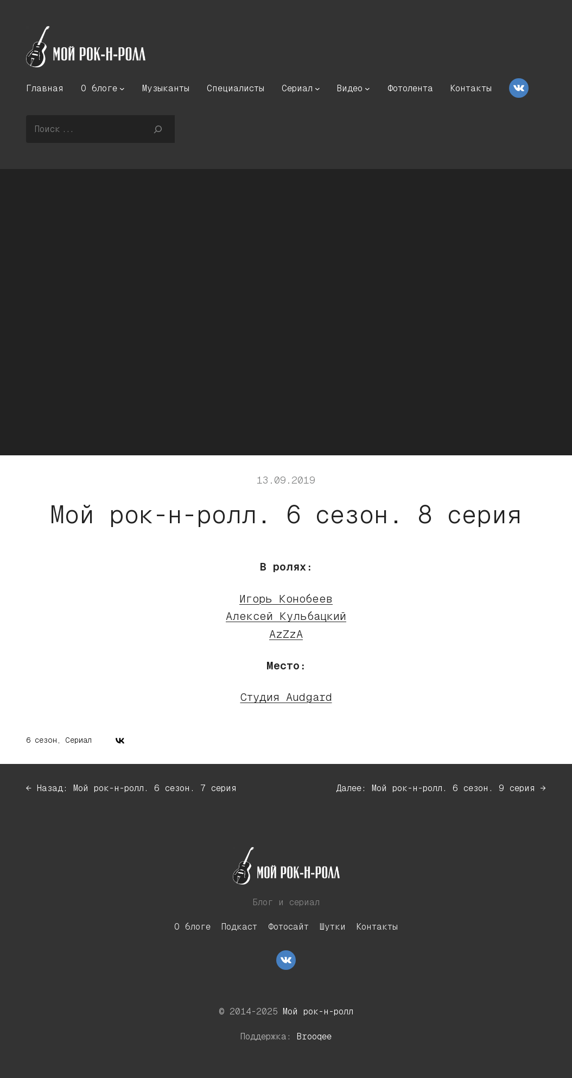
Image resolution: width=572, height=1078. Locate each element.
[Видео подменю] (367, 88)
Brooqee (314, 1036)
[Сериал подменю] (317, 88)
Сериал (78, 740)
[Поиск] (158, 128)
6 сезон (41, 740)
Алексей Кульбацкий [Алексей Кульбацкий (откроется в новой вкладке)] (286, 616)
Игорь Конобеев (286, 598)
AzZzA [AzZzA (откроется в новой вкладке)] (286, 634)
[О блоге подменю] (122, 88)
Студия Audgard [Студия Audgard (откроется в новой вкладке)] (286, 697)
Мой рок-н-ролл (318, 1011)
